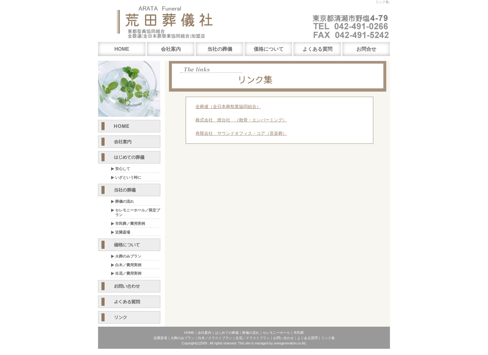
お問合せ (366, 49)
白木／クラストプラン (215, 338)
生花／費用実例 (128, 273)
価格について (269, 49)
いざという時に (128, 177)
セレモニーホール (276, 332)
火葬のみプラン (128, 256)
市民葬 (298, 332)
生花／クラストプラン (253, 338)
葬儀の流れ (124, 201)
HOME (122, 49)
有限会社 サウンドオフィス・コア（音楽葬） (241, 133)
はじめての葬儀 (227, 332)
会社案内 (171, 49)
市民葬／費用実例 (130, 223)
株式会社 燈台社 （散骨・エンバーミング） (241, 119)
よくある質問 (317, 49)
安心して (122, 169)
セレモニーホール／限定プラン (137, 212)
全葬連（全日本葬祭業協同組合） (228, 106)
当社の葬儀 (219, 49)
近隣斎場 (122, 232)
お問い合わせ (283, 338)
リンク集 (328, 338)
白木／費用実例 (128, 265)
